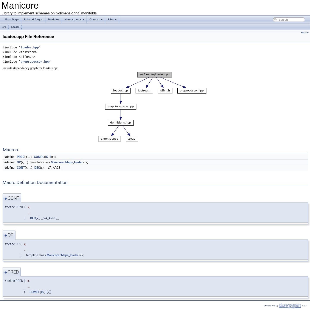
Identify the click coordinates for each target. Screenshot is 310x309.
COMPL (39, 157)
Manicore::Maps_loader (67, 162)
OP (19, 162)
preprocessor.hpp (35, 62)
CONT (21, 167)
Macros (305, 32)
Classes (95, 19)
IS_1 (48, 157)
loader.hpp (30, 47)
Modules (53, 19)
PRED (20, 157)
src (4, 27)
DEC (37, 167)
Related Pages (33, 19)
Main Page (12, 19)
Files (112, 19)
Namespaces (74, 19)
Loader (15, 27)
